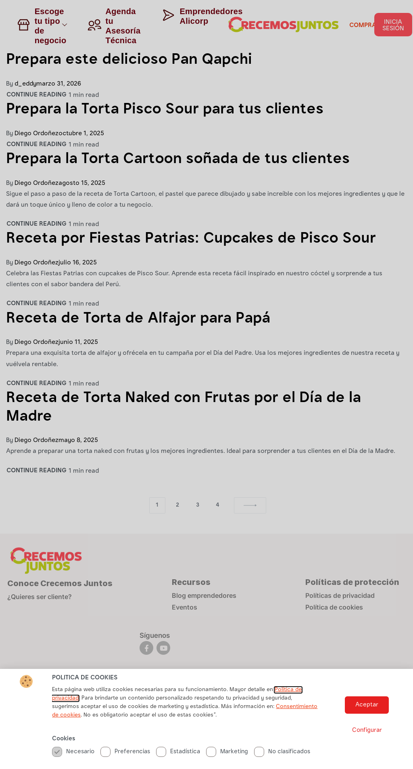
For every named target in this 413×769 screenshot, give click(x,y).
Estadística (178, 752)
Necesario (73, 752)
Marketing (227, 752)
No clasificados (282, 752)
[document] (206, 384)
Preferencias (125, 752)
